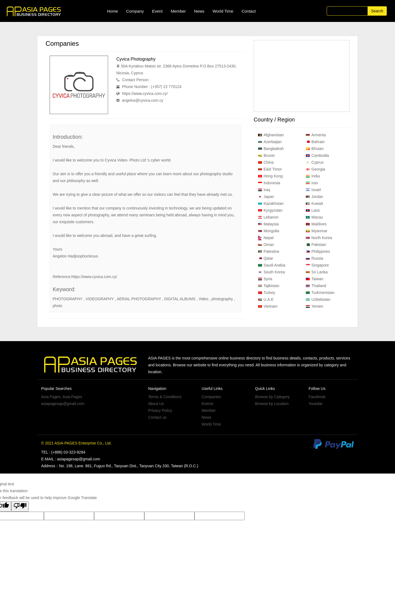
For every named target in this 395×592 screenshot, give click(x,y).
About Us (156, 403)
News (199, 11)
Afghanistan (271, 135)
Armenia (316, 135)
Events (207, 403)
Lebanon (268, 217)
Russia (314, 258)
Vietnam (268, 306)
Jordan (314, 196)
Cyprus (314, 162)
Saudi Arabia (271, 265)
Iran (312, 183)
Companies (211, 397)
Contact (249, 11)
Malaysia (268, 224)
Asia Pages (51, 397)
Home (112, 11)
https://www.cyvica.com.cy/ (145, 93)
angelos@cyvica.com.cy (142, 100)
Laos (313, 210)
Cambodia (317, 155)
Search (377, 11)
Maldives (316, 224)
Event (157, 11)
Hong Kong (270, 176)
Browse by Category (272, 397)
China (266, 162)
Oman (266, 244)
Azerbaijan (270, 142)
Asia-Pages (72, 397)
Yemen (314, 306)
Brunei (266, 155)
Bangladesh (271, 148)
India (313, 176)
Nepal (266, 238)
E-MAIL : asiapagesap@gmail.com (70, 459)
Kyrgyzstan (270, 210)
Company (135, 11)
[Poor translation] (20, 506)
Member (178, 11)
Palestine (269, 251)
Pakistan (316, 244)
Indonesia (269, 183)
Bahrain (315, 142)
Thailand (316, 286)
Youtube (316, 403)
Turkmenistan (320, 292)
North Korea (319, 238)
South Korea (271, 272)
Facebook (317, 397)
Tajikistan (269, 286)
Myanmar (316, 231)
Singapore (317, 265)
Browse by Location (272, 403)
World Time (223, 11)
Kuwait (314, 203)
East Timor (270, 169)
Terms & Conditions (164, 397)
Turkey (266, 292)
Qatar (265, 258)
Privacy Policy (160, 410)
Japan (266, 196)
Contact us (157, 417)
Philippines (318, 251)
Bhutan (314, 148)
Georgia (315, 169)
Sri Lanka (317, 272)
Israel (313, 190)
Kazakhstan (271, 203)
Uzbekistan (318, 299)
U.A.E (266, 299)
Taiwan (314, 279)
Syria (265, 279)
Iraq (264, 190)
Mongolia (268, 231)
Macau (314, 217)
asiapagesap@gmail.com (62, 403)
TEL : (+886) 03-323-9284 (63, 452)
